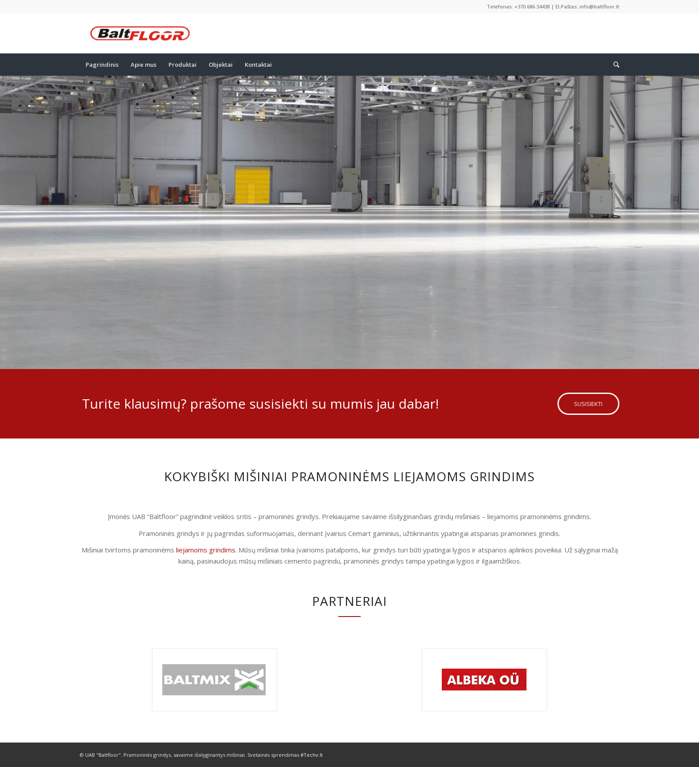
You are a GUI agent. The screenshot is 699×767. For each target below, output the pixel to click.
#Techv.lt (311, 754)
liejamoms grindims (205, 549)
